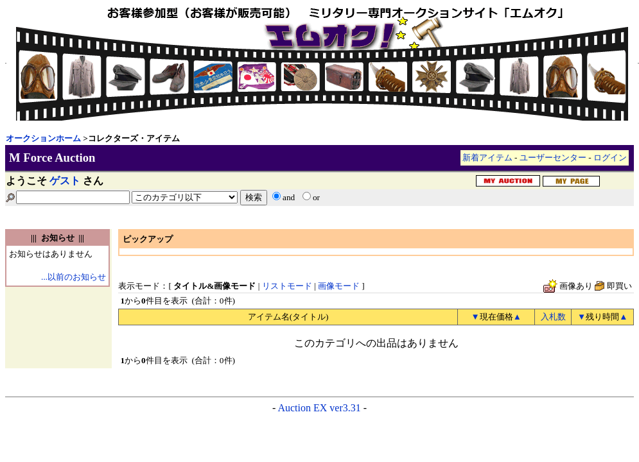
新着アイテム (487, 157)
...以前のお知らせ (73, 277)
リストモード (287, 286)
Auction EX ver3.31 (318, 407)
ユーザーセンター (553, 157)
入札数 (553, 316)
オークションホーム (43, 138)
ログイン (610, 157)
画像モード (339, 286)
